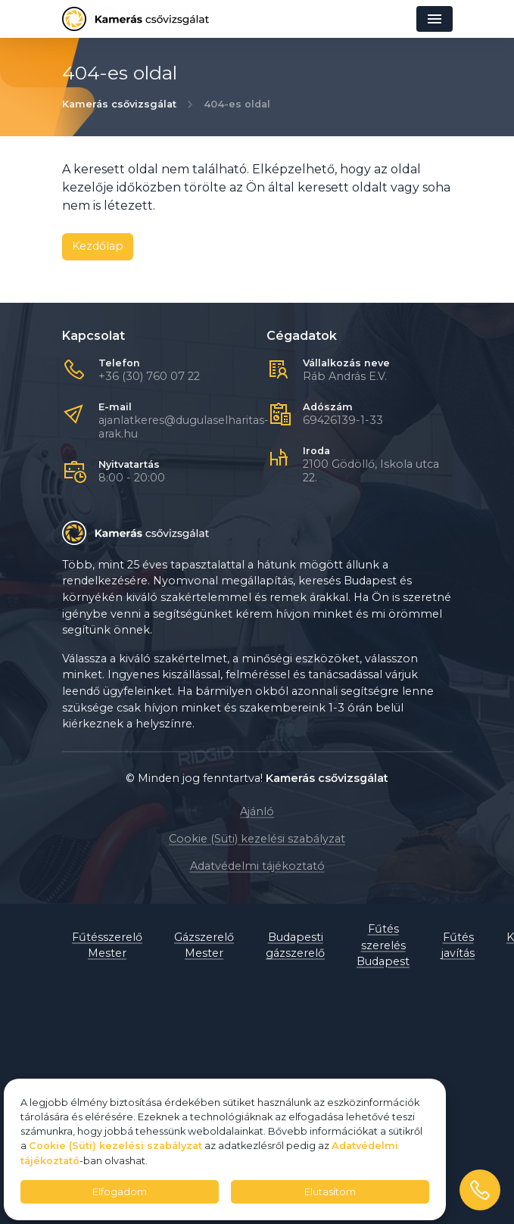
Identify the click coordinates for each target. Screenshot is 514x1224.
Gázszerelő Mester (204, 945)
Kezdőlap (97, 246)
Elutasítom (330, 1192)
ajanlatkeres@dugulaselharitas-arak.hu (183, 427)
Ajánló (257, 811)
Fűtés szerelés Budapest (383, 945)
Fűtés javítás (458, 945)
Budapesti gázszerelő (295, 945)
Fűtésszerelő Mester (107, 945)
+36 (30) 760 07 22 (149, 376)
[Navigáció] (434, 19)
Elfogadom (119, 1192)
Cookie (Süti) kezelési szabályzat (257, 839)
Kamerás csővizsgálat (119, 104)
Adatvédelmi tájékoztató (257, 866)
